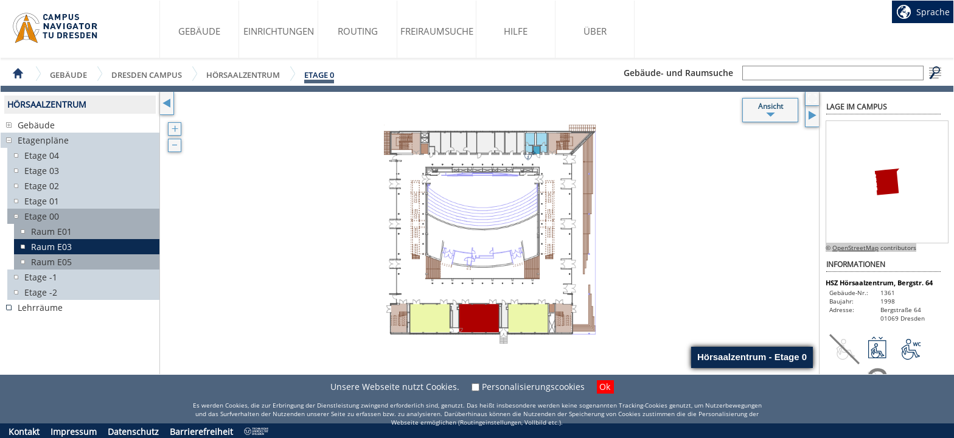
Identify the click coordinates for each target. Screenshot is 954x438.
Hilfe (515, 31)
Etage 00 (41, 216)
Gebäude (199, 31)
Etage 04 (41, 155)
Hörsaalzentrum (243, 74)
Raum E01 (51, 231)
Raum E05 (51, 262)
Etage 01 (41, 201)
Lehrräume (40, 307)
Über (595, 31)
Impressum (73, 431)
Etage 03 (41, 170)
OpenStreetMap (855, 247)
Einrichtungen (278, 31)
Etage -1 (40, 277)
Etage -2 (40, 292)
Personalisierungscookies (533, 386)
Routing (358, 31)
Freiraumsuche (436, 31)
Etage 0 (319, 74)
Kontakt (24, 431)
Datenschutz (133, 431)
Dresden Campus (146, 74)
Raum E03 (51, 246)
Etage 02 (41, 186)
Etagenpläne (43, 140)
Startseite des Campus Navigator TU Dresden (56, 28)
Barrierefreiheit (201, 431)
